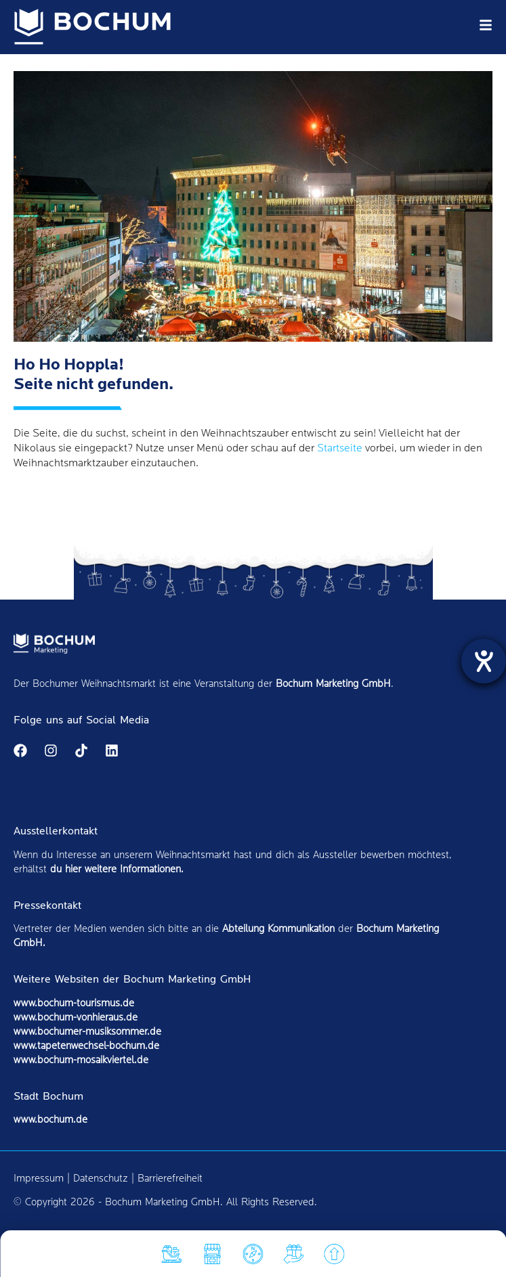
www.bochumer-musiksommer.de (87, 1031)
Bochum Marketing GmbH (333, 683)
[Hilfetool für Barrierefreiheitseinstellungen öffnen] (483, 661)
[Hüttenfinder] (212, 1257)
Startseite (339, 448)
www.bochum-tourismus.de (74, 1003)
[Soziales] (294, 1257)
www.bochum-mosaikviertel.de (81, 1060)
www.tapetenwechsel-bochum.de (86, 1045)
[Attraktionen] (172, 1257)
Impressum (39, 1178)
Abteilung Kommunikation (278, 928)
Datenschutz (100, 1178)
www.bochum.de (50, 1119)
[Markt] (253, 1257)
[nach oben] (334, 1257)
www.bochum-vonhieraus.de (76, 1017)
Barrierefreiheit (170, 1178)
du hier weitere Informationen (115, 869)
